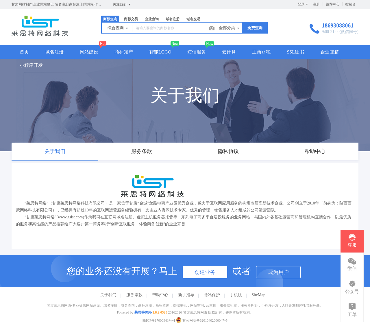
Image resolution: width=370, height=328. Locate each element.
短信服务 (196, 51)
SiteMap (258, 295)
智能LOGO (160, 51)
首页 (24, 51)
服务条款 (134, 295)
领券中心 (332, 4)
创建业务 (205, 272)
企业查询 (152, 19)
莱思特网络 (143, 312)
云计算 (229, 51)
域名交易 (193, 19)
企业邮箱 (329, 51)
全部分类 (229, 28)
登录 (301, 4)
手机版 (236, 295)
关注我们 (122, 4)
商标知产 (123, 51)
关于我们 (108, 295)
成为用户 (278, 272)
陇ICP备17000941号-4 (159, 320)
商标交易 (131, 19)
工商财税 (261, 51)
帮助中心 (160, 295)
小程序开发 (31, 65)
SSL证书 (295, 51)
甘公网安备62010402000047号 (201, 320)
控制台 (350, 4)
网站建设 (89, 51)
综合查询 (118, 28)
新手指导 (186, 295)
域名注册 (173, 19)
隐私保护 (212, 295)
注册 (316, 4)
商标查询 (110, 19)
